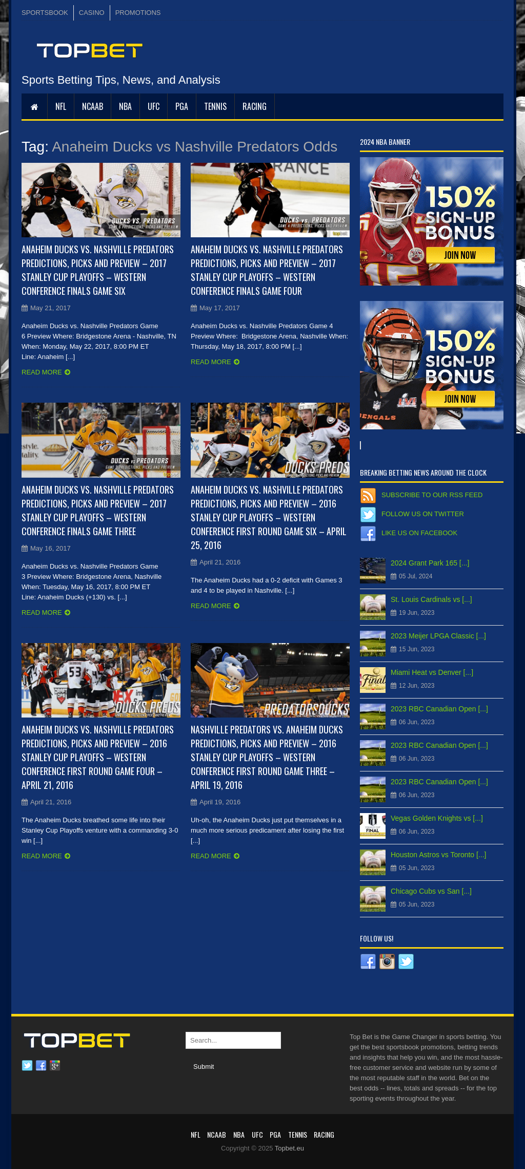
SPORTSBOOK (45, 12)
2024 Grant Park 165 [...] (430, 563)
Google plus (54, 1065)
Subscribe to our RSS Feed (431, 495)
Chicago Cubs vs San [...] (431, 891)
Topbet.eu (289, 1148)
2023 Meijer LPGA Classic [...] (438, 636)
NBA (125, 106)
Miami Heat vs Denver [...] (432, 672)
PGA (181, 106)
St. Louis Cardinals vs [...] (431, 599)
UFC (153, 106)
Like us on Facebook (419, 533)
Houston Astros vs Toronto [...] (439, 855)
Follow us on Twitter (422, 514)
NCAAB (92, 106)
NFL (60, 106)
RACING (255, 106)
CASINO (92, 12)
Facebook (41, 1065)
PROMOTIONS (138, 12)
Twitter (27, 1065)
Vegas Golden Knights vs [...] (437, 818)
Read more (42, 372)
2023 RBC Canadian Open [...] (439, 709)
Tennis (215, 106)
